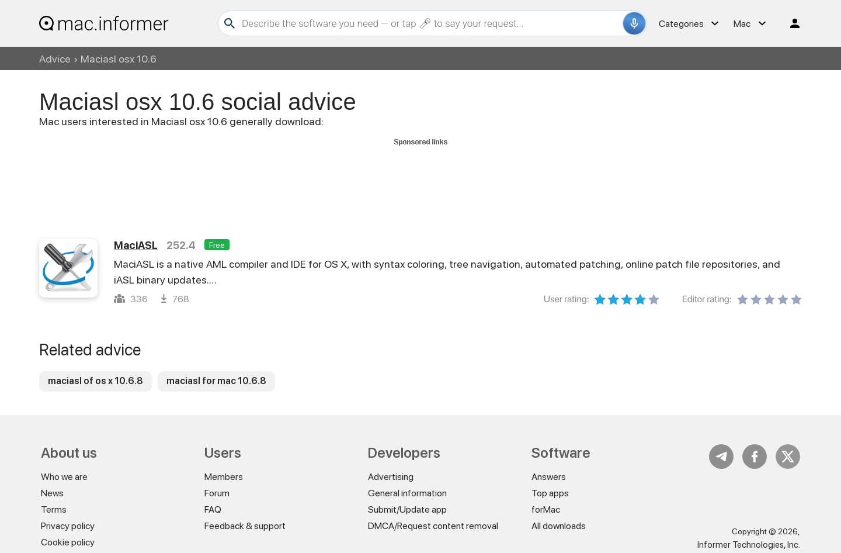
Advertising (390, 476)
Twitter (788, 456)
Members (223, 476)
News (52, 493)
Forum (217, 493)
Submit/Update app (407, 509)
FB (754, 456)
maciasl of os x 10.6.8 (95, 380)
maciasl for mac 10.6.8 (216, 380)
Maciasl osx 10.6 (119, 59)
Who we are (64, 476)
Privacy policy (68, 525)
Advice (55, 59)
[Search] (431, 23)
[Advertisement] (420, 176)
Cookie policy (68, 542)
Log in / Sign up (789, 23)
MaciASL (136, 245)
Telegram (721, 456)
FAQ (212, 509)
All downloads (558, 525)
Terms (54, 509)
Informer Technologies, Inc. (748, 545)
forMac (545, 509)
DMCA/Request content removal (433, 525)
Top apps (550, 493)
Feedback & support (245, 525)
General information (407, 493)
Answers (548, 476)
